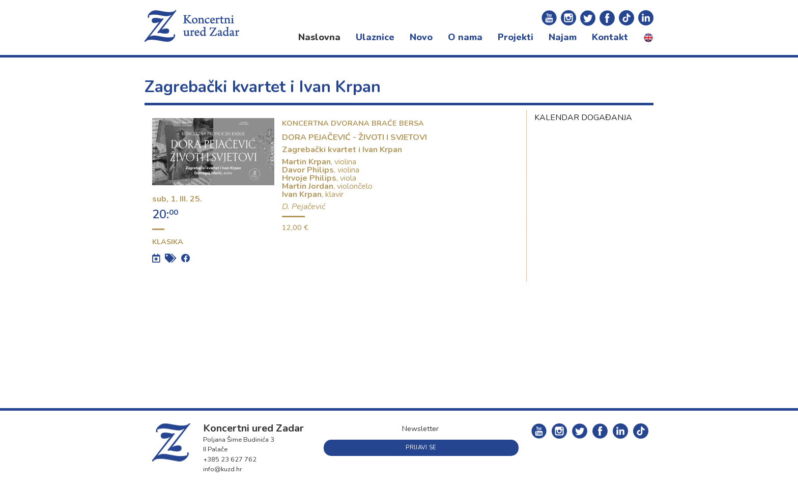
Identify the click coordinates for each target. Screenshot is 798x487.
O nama (465, 37)
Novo (421, 37)
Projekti (515, 37)
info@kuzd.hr (222, 469)
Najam (563, 37)
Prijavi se (421, 447)
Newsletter (420, 428)
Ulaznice (375, 37)
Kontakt (610, 37)
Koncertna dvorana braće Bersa (353, 123)
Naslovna (319, 37)
